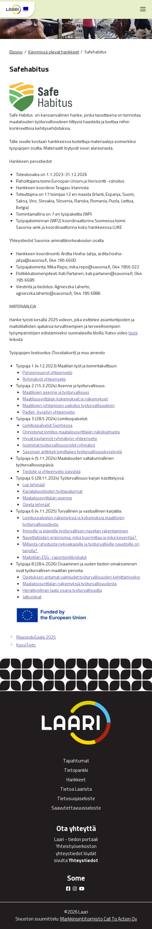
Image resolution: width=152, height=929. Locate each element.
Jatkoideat (32, 596)
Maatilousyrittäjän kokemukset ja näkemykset (65, 398)
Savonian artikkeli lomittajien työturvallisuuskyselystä (72, 451)
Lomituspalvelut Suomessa (47, 425)
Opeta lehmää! (36, 504)
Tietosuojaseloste (76, 798)
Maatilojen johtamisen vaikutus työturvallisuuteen (69, 405)
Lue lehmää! (34, 484)
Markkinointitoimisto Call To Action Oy (98, 918)
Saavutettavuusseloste (76, 807)
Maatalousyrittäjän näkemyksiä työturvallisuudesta (70, 583)
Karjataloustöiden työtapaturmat (52, 491)
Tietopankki (76, 770)
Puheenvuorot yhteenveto (47, 372)
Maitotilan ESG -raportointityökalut (54, 557)
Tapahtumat (76, 760)
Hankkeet (76, 779)
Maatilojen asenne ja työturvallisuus (56, 392)
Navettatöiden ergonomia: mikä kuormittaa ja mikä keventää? (80, 537)
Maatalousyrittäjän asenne (47, 497)
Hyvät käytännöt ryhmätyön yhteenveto (60, 438)
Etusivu (16, 51)
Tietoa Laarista (76, 789)
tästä (133, 332)
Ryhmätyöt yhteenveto (44, 379)
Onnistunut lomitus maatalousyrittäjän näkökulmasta (71, 431)
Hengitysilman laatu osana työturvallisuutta (62, 590)
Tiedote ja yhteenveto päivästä (52, 471)
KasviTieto (26, 644)
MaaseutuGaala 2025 (36, 637)
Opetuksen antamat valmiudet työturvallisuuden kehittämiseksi (81, 577)
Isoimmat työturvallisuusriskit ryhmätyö (59, 445)
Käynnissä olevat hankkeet (53, 51)
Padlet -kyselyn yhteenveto (49, 412)
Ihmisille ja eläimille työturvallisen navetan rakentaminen (75, 530)
